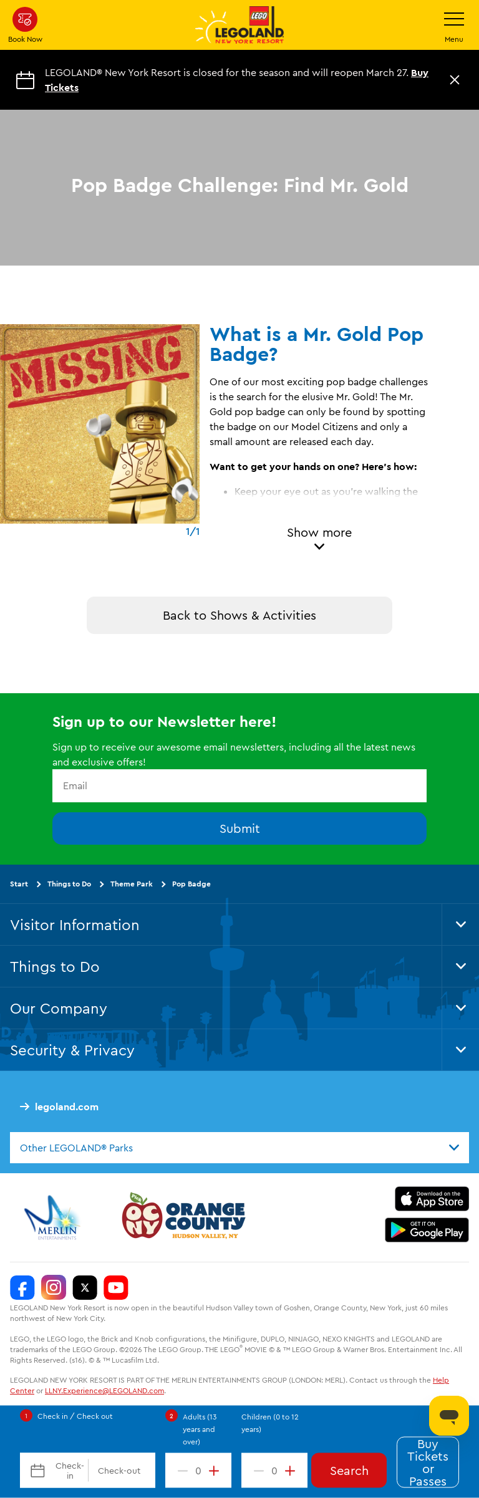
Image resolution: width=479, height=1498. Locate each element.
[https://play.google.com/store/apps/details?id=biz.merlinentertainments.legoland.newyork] (427, 1229)
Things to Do (69, 883)
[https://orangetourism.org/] (182, 1217)
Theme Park (131, 883)
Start (19, 883)
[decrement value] (180, 1470)
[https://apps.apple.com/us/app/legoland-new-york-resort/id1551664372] (432, 1198)
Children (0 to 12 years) (270, 1423)
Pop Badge (191, 883)
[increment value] (216, 1470)
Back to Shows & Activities (239, 615)
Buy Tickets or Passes (427, 1462)
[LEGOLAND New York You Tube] (116, 1287)
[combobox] (239, 1147)
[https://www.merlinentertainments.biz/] (54, 1217)
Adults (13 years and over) (199, 1429)
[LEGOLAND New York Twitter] (84, 1287)
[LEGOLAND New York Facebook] (22, 1287)
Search (349, 1470)
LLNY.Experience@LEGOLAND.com (104, 1390)
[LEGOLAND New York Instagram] (53, 1287)
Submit (240, 827)
